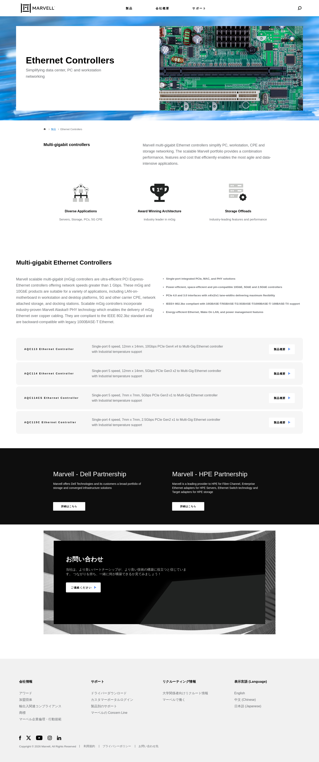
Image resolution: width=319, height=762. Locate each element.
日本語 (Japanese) (247, 706)
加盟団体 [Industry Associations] (25, 699)
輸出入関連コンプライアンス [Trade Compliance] (40, 706)
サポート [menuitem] (199, 8)
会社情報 (26, 681)
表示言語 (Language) (250, 681)
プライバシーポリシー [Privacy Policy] (117, 746)
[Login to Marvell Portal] (290, 8)
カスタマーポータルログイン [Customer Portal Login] (112, 699)
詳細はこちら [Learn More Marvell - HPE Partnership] (188, 506)
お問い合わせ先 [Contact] (148, 746)
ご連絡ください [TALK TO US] (81, 587)
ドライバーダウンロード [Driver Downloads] (109, 693)
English (239, 693)
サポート (97, 681)
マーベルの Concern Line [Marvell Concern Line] (109, 712)
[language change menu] (280, 8)
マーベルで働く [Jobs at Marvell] (174, 699)
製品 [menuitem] (129, 8)
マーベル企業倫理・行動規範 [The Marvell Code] (40, 719)
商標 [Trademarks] (22, 712)
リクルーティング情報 (179, 681)
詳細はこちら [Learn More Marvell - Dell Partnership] (69, 506)
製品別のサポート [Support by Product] (104, 706)
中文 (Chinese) (245, 699)
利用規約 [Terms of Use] (89, 746)
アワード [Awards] (25, 693)
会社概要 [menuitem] (163, 8)
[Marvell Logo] (35, 8)
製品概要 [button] (280, 349)
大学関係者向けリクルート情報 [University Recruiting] (185, 693)
